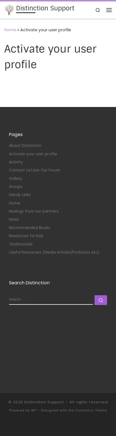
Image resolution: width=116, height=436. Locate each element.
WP (33, 410)
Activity (16, 162)
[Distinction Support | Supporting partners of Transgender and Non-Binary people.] (9, 10)
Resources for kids (26, 236)
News (14, 219)
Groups (16, 186)
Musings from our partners (34, 211)
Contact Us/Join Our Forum (34, 170)
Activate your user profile (33, 154)
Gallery (15, 178)
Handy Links (20, 194)
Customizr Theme (91, 410)
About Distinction (25, 145)
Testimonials (21, 244)
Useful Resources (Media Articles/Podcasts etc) (54, 252)
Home (10, 30)
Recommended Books (29, 227)
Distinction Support (44, 402)
